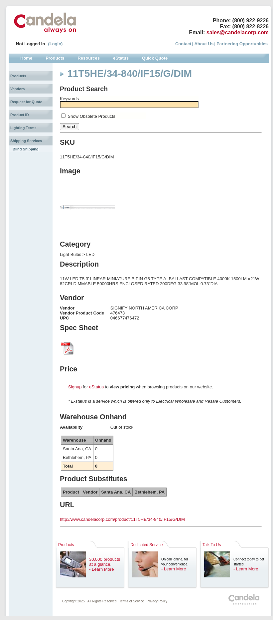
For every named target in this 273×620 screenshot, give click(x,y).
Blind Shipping (26, 149)
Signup (74, 386)
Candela (45, 22)
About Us (203, 43)
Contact (183, 43)
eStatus (96, 386)
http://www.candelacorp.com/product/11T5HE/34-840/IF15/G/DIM (122, 519)
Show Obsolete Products (91, 116)
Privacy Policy (157, 601)
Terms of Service (131, 601)
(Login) (55, 43)
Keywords (69, 98)
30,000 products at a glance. (104, 562)
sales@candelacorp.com (237, 32)
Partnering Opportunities (242, 43)
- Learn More (101, 569)
